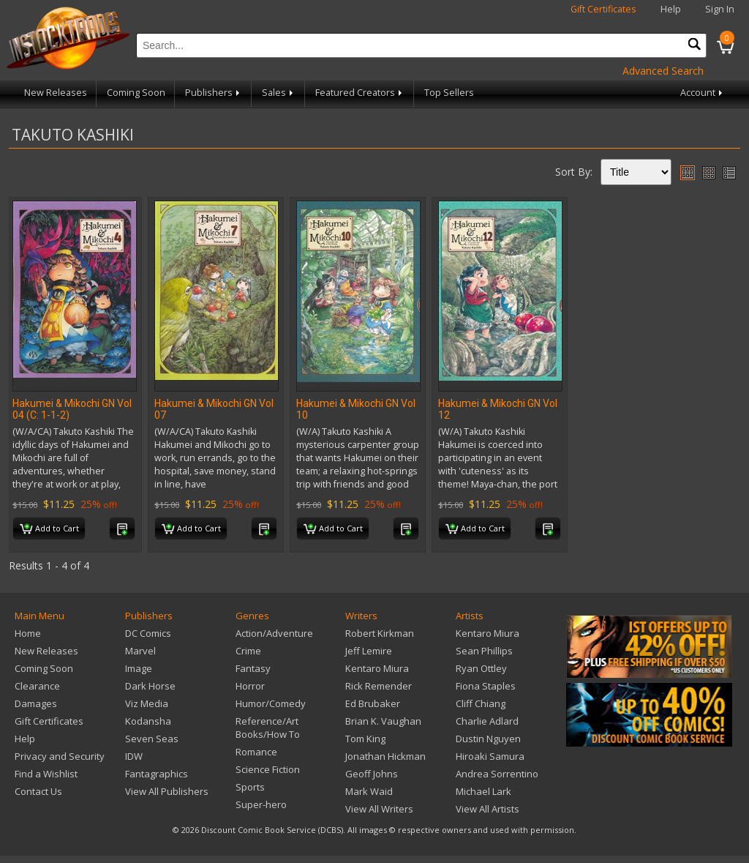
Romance (256, 751)
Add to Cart (49, 529)
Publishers (213, 92)
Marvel (140, 650)
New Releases (55, 92)
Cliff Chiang (480, 703)
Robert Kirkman (379, 633)
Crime (248, 650)
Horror (250, 685)
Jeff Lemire (368, 650)
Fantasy (253, 668)
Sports (250, 786)
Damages (36, 703)
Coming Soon (136, 92)
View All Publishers (166, 791)
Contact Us (38, 791)
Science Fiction (268, 769)
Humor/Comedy (271, 703)
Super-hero (261, 804)
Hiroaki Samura (490, 756)
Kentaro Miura (377, 668)
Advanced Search (663, 71)
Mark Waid (369, 791)
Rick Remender (378, 685)
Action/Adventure (274, 633)
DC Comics (148, 633)
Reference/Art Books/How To (268, 727)
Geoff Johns (371, 773)
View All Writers (379, 808)
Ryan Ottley (481, 668)
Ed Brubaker (372, 703)
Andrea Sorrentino (497, 773)
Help (670, 9)
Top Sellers (449, 92)
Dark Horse (150, 685)
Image (138, 668)
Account (702, 92)
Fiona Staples (486, 685)
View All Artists (487, 808)
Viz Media (146, 703)
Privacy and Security (60, 756)
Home (28, 633)
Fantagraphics (156, 773)
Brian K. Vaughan (383, 721)
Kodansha (148, 721)
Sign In (719, 9)
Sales (279, 92)
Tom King (365, 738)
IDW (134, 756)
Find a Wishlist (46, 773)
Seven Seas (151, 738)
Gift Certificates (603, 9)
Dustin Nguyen (488, 738)
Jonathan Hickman (385, 756)
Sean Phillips (484, 650)
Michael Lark (483, 791)
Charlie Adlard (487, 721)
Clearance (37, 685)
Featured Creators (359, 92)
